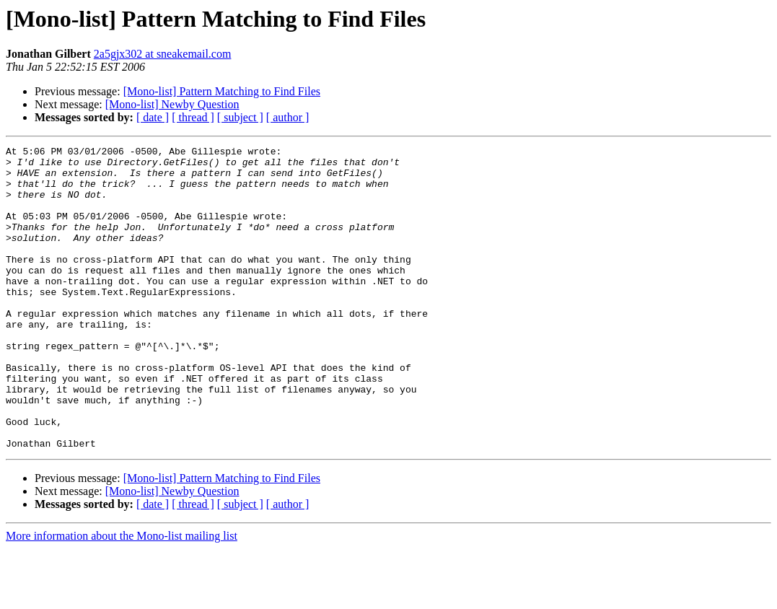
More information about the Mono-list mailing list (121, 596)
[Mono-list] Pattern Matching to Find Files (221, 91)
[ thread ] (193, 117)
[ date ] (152, 117)
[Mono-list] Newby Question (172, 104)
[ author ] (288, 117)
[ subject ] (240, 117)
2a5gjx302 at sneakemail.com (163, 54)
